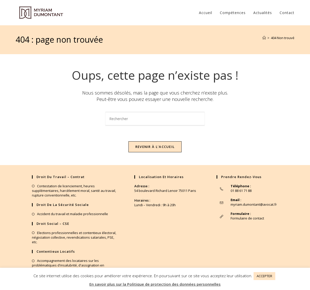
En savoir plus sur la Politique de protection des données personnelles (155, 284)
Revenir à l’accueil (155, 146)
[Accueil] (264, 38)
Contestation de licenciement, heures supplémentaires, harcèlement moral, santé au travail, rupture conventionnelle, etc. (74, 191)
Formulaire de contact (247, 218)
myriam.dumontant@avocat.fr (254, 204)
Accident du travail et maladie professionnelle (72, 214)
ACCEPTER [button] (264, 276)
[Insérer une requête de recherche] (155, 119)
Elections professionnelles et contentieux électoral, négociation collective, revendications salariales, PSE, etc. (74, 237)
